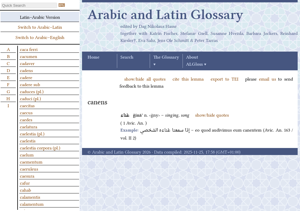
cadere (26, 77)
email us (267, 78)
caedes (26, 119)
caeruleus (29, 168)
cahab (25, 189)
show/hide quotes (212, 114)
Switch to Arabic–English (40, 37)
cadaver (27, 63)
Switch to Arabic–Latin (40, 26)
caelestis (27, 140)
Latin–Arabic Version (40, 16)
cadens (26, 70)
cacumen (28, 56)
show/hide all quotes (145, 78)
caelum (27, 154)
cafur (25, 182)
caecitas (27, 105)
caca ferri (29, 49)
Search (126, 57)
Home (93, 57)
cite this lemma (188, 78)
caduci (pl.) (30, 98)
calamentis (30, 196)
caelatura (28, 126)
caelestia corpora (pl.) (40, 147)
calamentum (32, 203)
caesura (27, 175)
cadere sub (30, 84)
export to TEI (224, 78)
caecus (26, 112)
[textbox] (29, 5)
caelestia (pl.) (32, 133)
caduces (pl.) (32, 91)
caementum (31, 161)
